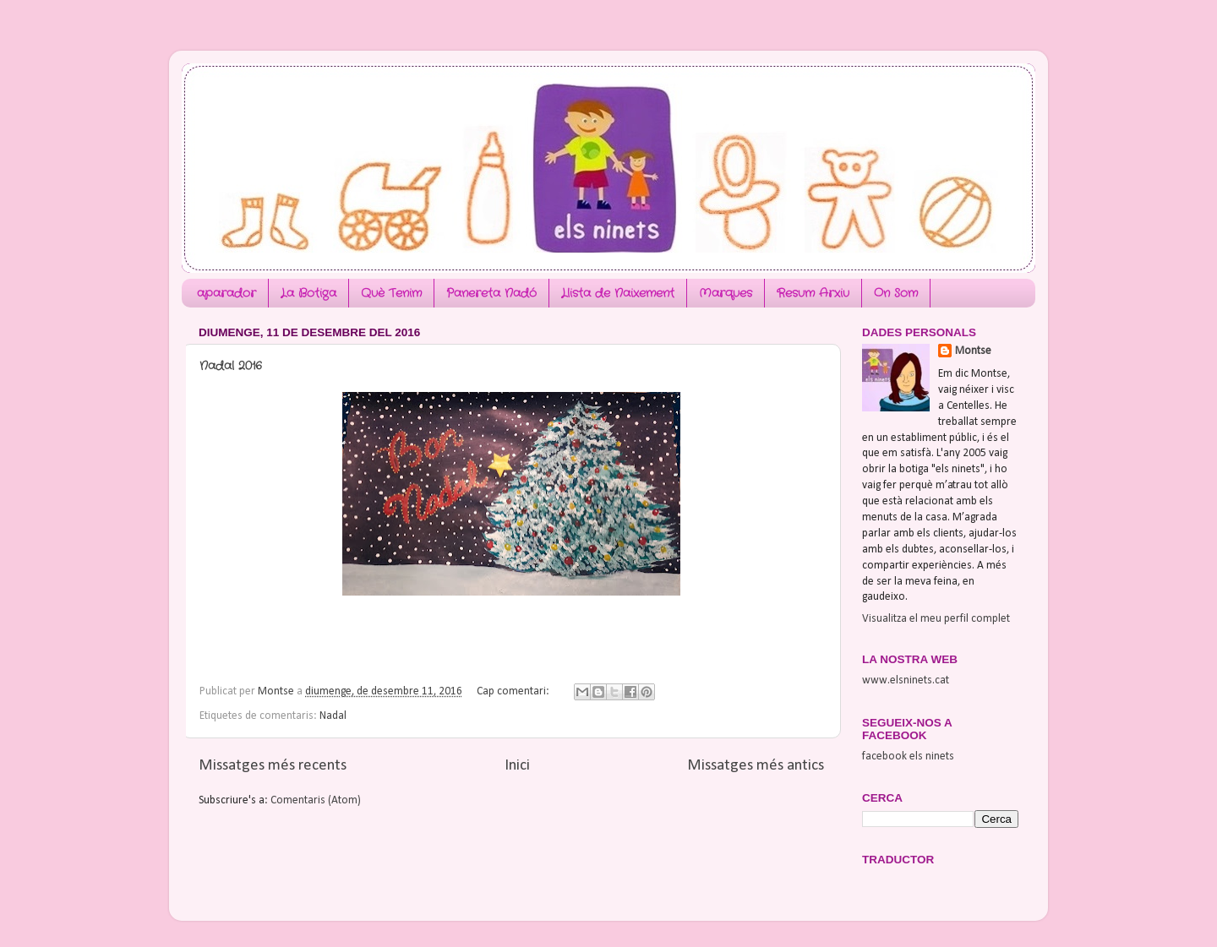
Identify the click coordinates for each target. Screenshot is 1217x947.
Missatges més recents (273, 766)
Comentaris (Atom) (315, 800)
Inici (517, 766)
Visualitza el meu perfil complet (936, 618)
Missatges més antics (755, 766)
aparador (226, 293)
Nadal (333, 715)
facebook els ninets (908, 756)
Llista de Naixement (617, 293)
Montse (973, 351)
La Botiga (308, 293)
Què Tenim (391, 293)
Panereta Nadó (491, 293)
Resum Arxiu (813, 293)
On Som (896, 293)
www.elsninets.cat (905, 680)
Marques (725, 293)
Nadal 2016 (230, 365)
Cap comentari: (514, 691)
